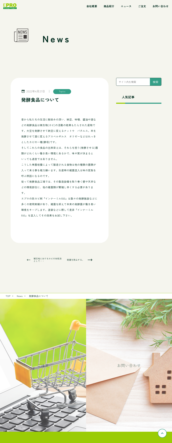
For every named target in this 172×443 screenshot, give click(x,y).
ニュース (126, 6)
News (20, 296)
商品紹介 (109, 6)
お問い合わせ (161, 6)
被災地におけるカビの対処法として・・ (48, 259)
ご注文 (142, 6)
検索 (155, 82)
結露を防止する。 (75, 260)
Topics (62, 91)
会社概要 (91, 6)
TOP (8, 296)
